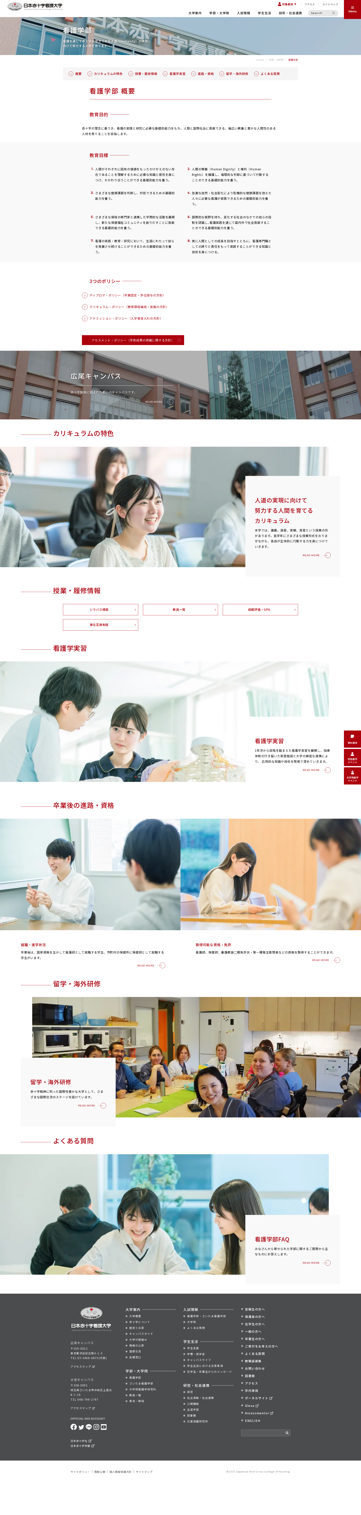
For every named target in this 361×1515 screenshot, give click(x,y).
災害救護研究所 (197, 1478)
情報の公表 (136, 1402)
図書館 (191, 1472)
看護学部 (135, 1434)
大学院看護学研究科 (142, 1446)
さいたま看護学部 (141, 1440)
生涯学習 (193, 1466)
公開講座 (193, 1460)
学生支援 (193, 1405)
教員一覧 (135, 1452)
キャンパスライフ (199, 1416)
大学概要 (135, 1373)
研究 (190, 1449)
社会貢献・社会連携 (200, 1454)
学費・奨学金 (196, 1411)
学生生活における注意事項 (205, 1422)
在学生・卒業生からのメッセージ (209, 1428)
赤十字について (139, 1379)
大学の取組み (138, 1396)
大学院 (191, 1379)
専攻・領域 (136, 1458)
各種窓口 (135, 1414)
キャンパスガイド (141, 1390)
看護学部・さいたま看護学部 (206, 1373)
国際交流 (135, 1408)
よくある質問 (196, 1384)
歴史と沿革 (136, 1384)
